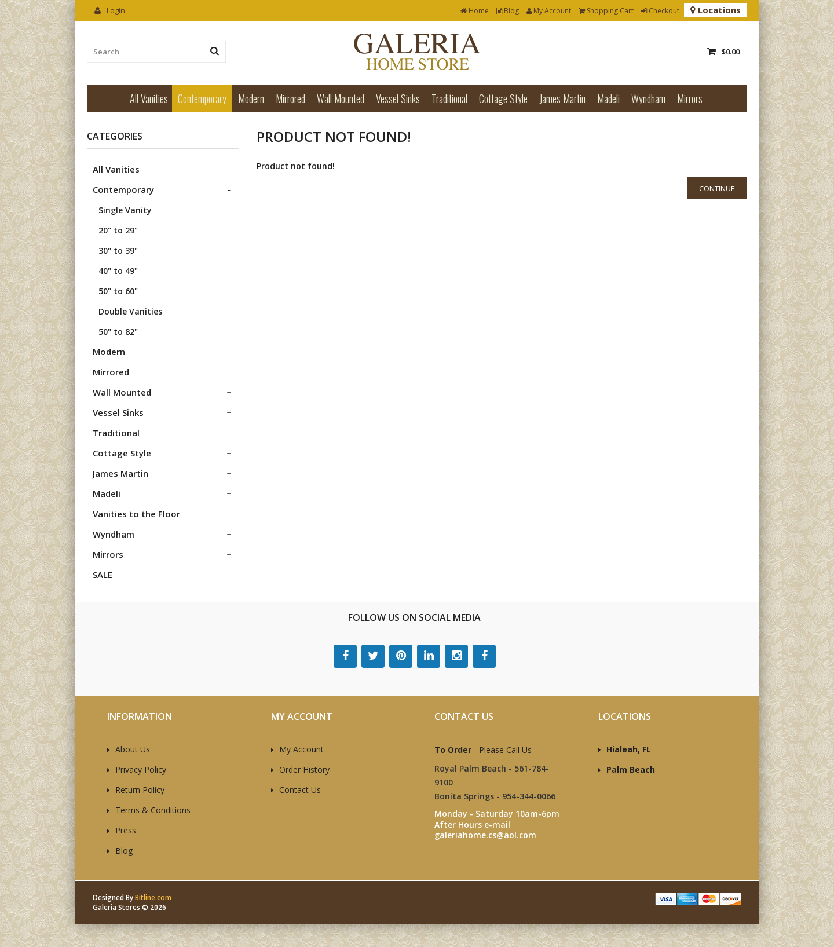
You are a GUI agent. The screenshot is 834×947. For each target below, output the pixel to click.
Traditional (449, 98)
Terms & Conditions (153, 810)
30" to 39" (118, 250)
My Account (548, 11)
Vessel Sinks (398, 98)
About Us (132, 749)
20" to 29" (118, 230)
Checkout (660, 11)
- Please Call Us (483, 749)
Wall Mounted (340, 98)
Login (109, 10)
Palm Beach (630, 769)
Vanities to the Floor (136, 514)
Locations (715, 10)
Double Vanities (130, 311)
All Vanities (149, 98)
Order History (304, 769)
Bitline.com (153, 897)
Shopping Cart (606, 11)
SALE (102, 574)
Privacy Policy (140, 769)
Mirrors (690, 98)
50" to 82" (118, 331)
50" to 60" (118, 291)
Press (125, 830)
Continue (717, 188)
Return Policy (139, 789)
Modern (251, 98)
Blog (507, 11)
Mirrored (290, 98)
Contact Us (300, 789)
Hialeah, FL (628, 749)
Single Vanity (125, 209)
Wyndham (648, 98)
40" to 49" (118, 270)
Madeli (608, 98)
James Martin (562, 98)
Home (474, 11)
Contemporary (202, 98)
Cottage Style (503, 98)
